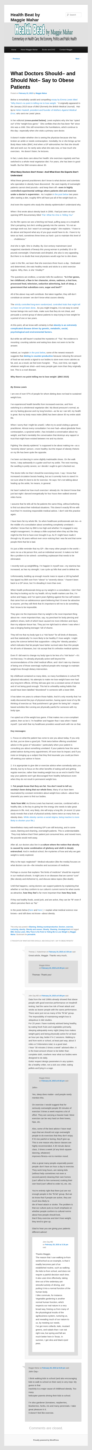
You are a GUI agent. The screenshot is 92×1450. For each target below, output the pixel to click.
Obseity (46, 929)
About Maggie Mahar (29, 50)
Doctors (62, 927)
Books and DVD (48, 50)
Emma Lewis (20, 932)
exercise (69, 927)
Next (78, 59)
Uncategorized (64, 929)
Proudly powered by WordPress (46, 1440)
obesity (22, 929)
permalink (31, 934)
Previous (15, 59)
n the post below (60, 194)
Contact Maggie (66, 50)
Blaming (32, 927)
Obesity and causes (34, 929)
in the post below (37, 352)
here (31, 910)
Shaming (53, 929)
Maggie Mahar (41, 93)
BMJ (12, 932)
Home (13, 50)
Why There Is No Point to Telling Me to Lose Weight (46, 932)
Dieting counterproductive (47, 927)
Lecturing (14, 929)
